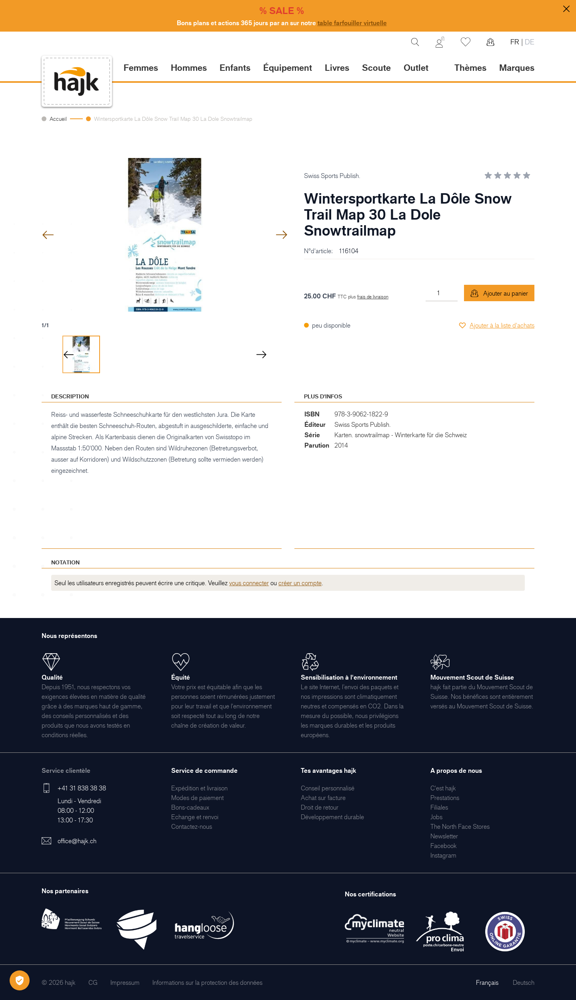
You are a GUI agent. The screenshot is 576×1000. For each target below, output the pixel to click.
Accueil (58, 118)
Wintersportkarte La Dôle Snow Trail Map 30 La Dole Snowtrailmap (173, 118)
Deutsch (523, 982)
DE (528, 42)
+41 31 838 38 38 (82, 788)
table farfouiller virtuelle (352, 23)
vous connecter (249, 583)
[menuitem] (199, 788)
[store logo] (76, 81)
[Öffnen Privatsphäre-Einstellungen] (20, 980)
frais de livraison (372, 297)
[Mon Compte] (440, 42)
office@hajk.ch (77, 841)
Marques (516, 67)
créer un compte (300, 583)
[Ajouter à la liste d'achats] (496, 325)
